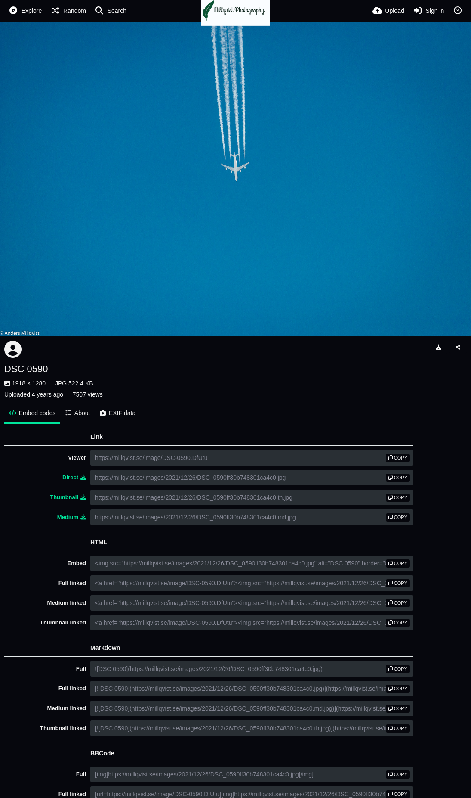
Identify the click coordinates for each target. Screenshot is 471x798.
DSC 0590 (26, 368)
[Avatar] (13, 349)
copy (397, 457)
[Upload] (388, 11)
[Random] (68, 11)
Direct (74, 477)
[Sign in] (428, 11)
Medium (71, 517)
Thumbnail (68, 497)
